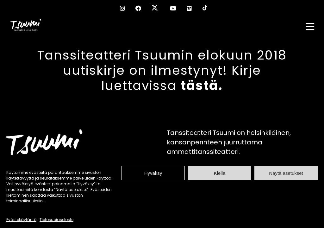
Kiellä (220, 173)
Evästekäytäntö (21, 219)
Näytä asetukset (286, 173)
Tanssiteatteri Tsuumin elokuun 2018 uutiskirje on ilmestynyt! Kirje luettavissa (162, 70)
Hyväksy (153, 173)
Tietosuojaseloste (56, 219)
